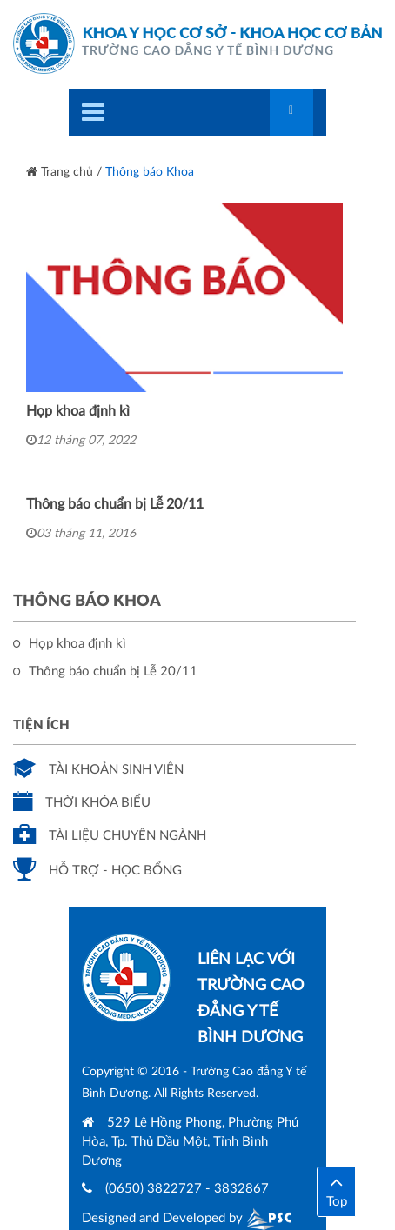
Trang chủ (59, 172)
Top (336, 1190)
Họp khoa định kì (78, 411)
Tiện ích (41, 725)
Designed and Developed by (186, 1218)
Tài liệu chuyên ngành (109, 835)
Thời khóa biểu (82, 802)
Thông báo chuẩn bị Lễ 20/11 (115, 504)
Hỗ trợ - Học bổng (97, 870)
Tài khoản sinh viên (98, 769)
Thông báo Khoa (149, 172)
